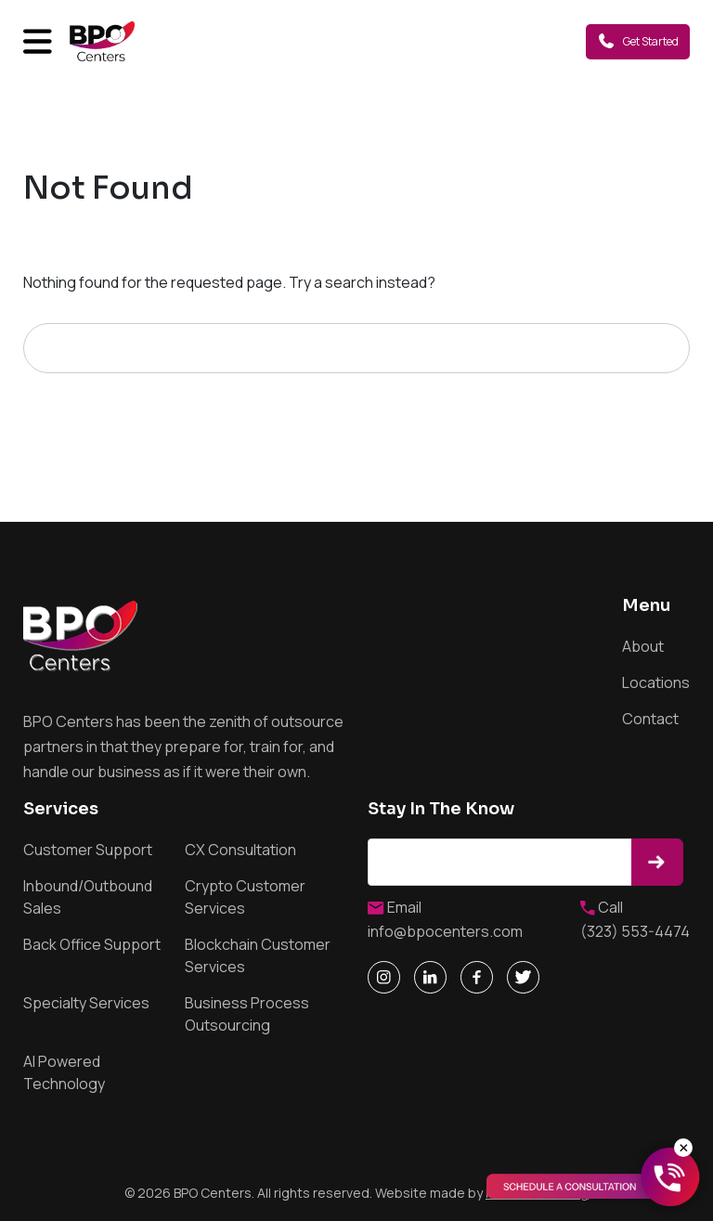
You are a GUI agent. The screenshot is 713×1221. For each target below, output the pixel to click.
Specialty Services (86, 1003)
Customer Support (87, 849)
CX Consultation (240, 849)
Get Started (638, 41)
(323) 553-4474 (635, 931)
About (643, 646)
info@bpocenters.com (445, 931)
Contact (650, 718)
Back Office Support (92, 944)
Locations (656, 682)
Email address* (503, 862)
